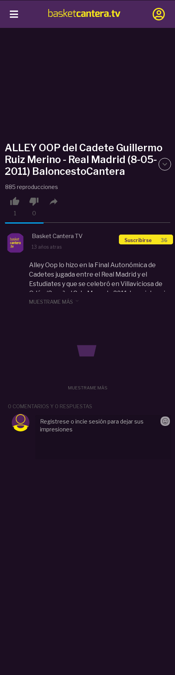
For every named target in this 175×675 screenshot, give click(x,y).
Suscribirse (146, 240)
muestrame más (54, 301)
